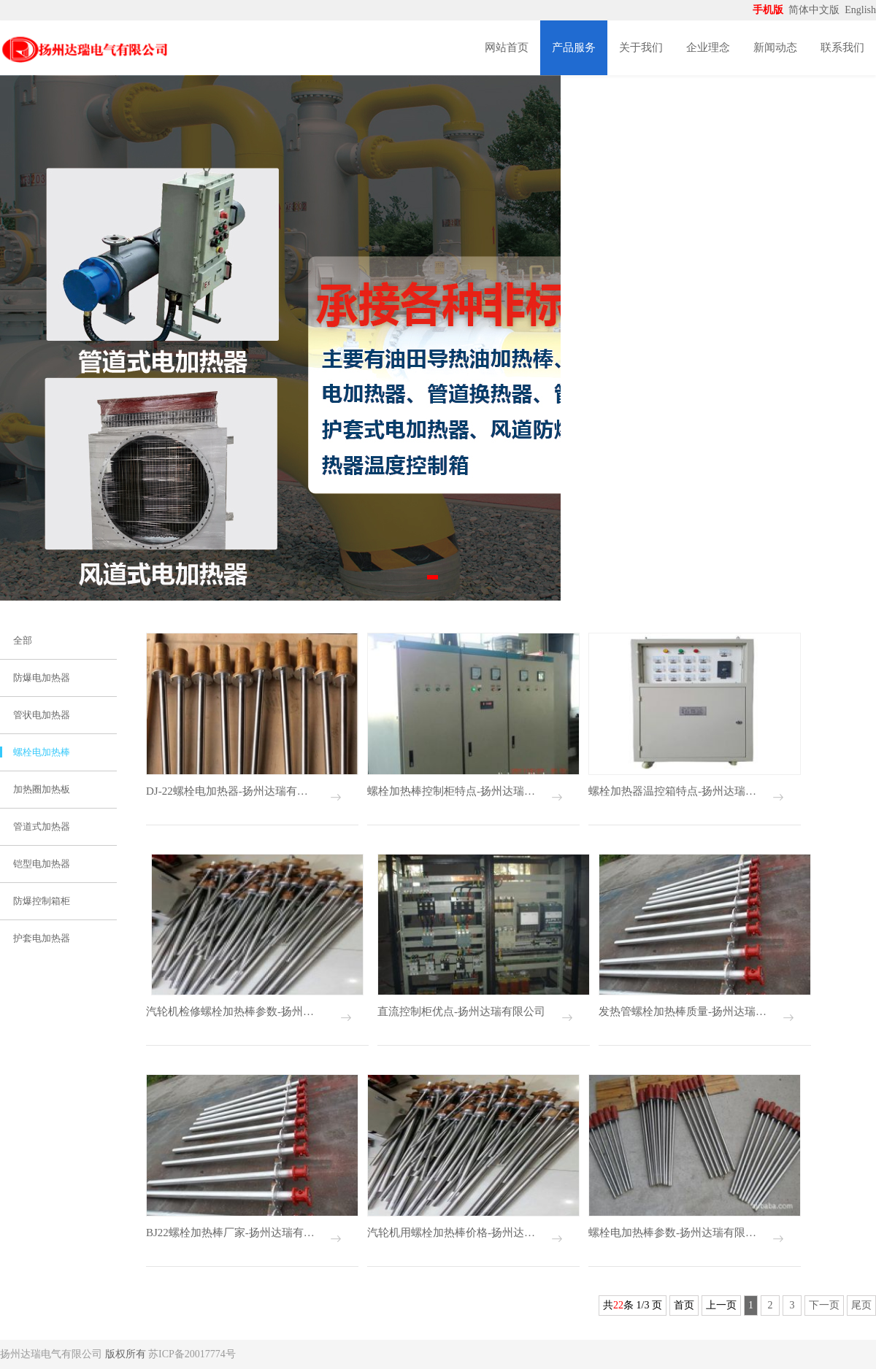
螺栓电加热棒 (41, 752)
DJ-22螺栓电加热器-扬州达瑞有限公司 (231, 791)
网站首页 (507, 47)
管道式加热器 (41, 826)
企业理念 (708, 47)
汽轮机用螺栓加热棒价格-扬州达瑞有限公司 (452, 1232)
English (860, 9)
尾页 (861, 1305)
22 (618, 1305)
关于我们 (641, 47)
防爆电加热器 (41, 677)
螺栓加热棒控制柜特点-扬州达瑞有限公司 (452, 791)
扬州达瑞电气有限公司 (51, 1354)
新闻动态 (775, 47)
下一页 (824, 1305)
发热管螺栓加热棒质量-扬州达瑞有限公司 (684, 1011)
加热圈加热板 (41, 789)
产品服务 (574, 47)
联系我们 (842, 47)
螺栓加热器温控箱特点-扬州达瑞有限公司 (673, 791)
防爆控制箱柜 (41, 900)
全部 (22, 640)
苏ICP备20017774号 (192, 1354)
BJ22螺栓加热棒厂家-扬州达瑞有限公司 (231, 1232)
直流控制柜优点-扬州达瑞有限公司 (461, 1011)
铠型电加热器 (41, 863)
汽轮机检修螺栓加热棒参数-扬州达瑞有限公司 (235, 1011)
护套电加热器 (41, 938)
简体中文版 (815, 9)
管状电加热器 (41, 714)
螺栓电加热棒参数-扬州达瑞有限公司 (673, 1232)
